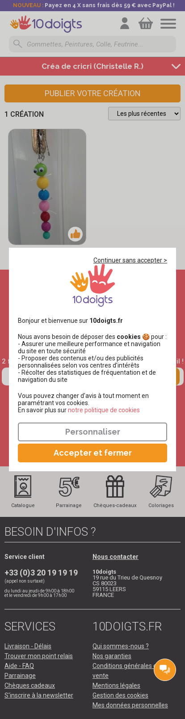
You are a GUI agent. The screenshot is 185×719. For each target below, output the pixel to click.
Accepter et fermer (93, 452)
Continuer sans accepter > (130, 260)
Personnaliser (92, 431)
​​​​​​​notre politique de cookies (104, 410)
